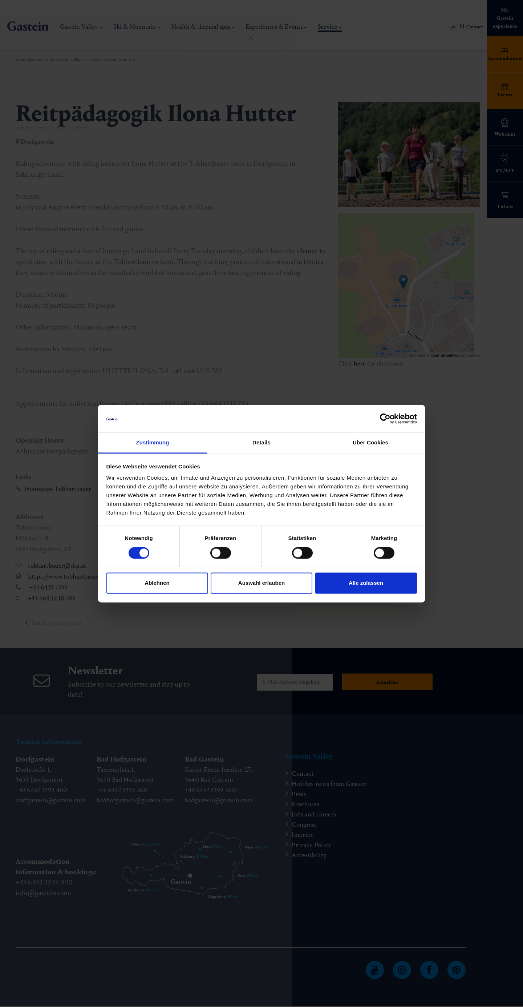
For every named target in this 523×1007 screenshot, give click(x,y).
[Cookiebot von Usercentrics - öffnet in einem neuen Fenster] (385, 418)
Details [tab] (261, 443)
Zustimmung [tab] (152, 443)
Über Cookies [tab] (370, 443)
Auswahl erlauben (261, 583)
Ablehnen (157, 583)
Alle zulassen (366, 583)
